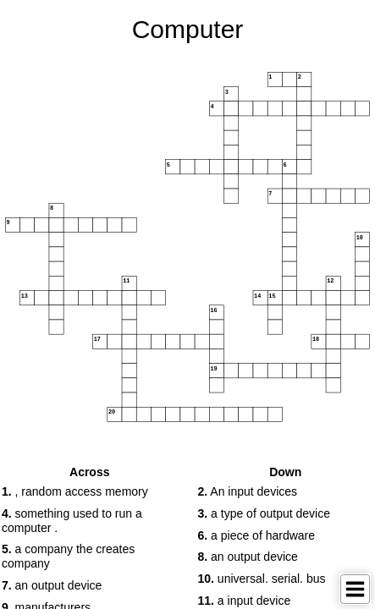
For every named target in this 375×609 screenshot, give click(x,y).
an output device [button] (52, 585)
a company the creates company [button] (68, 556)
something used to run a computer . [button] (72, 521)
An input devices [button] (248, 491)
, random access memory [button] (75, 491)
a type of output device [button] (264, 513)
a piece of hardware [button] (257, 535)
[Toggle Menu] (355, 589)
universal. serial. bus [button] (262, 578)
